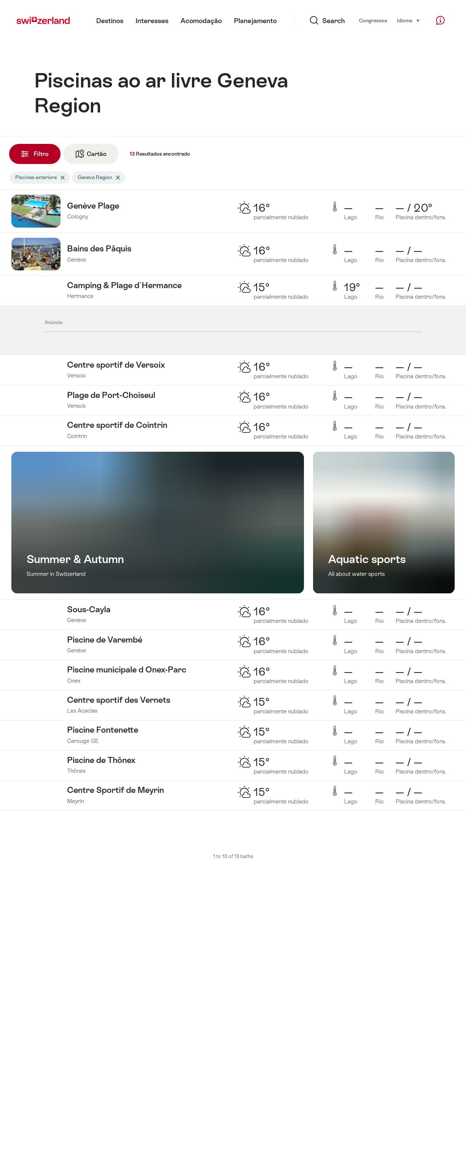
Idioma (408, 20)
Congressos (373, 20)
